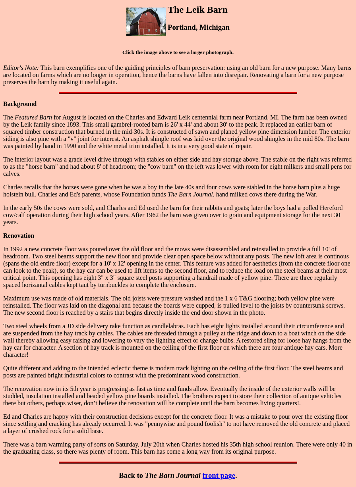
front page (219, 475)
